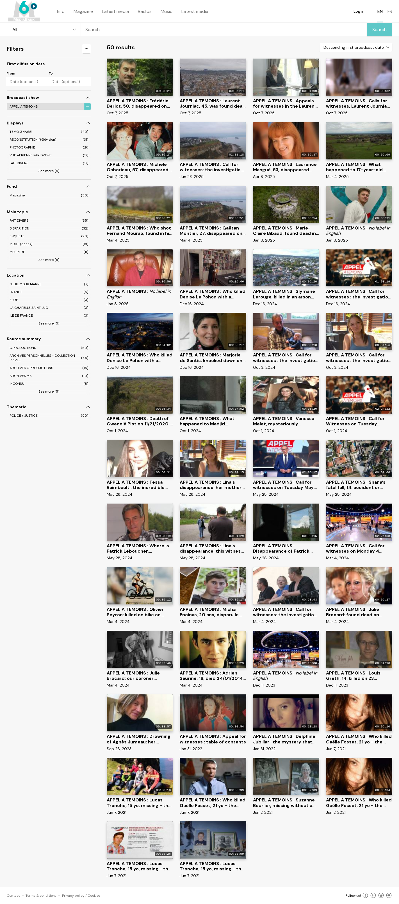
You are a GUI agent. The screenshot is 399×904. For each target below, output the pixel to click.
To (51, 73)
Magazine (83, 11)
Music (166, 11)
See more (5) (48, 171)
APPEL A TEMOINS (24, 106)
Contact (13, 895)
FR (389, 11)
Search (379, 30)
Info (61, 11)
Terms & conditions (41, 895)
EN (380, 11)
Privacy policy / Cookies (81, 895)
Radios (145, 11)
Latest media (115, 11)
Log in (359, 11)
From (11, 73)
